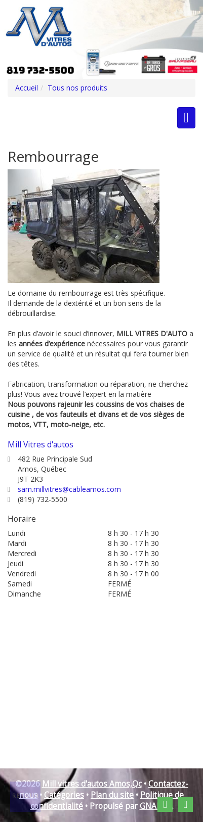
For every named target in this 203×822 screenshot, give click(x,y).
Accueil (26, 88)
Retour (25, 795)
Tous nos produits (77, 88)
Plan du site (112, 795)
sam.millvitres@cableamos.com (69, 489)
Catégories (64, 795)
